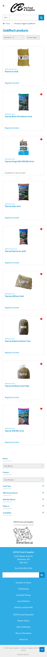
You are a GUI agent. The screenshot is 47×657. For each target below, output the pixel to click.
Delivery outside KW (23, 607)
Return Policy (23, 620)
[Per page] (33, 37)
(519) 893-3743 (25, 568)
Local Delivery (23, 601)
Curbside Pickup (23, 595)
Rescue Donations (23, 633)
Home (8, 23)
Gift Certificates (23, 627)
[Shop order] (14, 37)
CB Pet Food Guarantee (23, 614)
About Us (23, 639)
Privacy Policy (23, 655)
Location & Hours (23, 582)
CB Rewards (23, 589)
